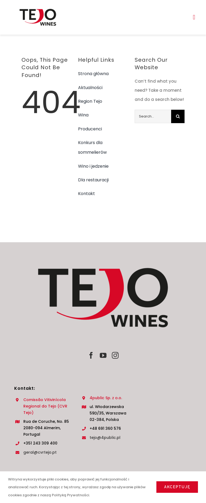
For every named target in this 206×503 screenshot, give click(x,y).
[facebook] (91, 355)
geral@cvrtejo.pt (40, 452)
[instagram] (115, 355)
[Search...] (153, 116)
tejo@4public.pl (105, 437)
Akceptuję (177, 487)
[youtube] (103, 355)
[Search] (178, 116)
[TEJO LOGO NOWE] (37, 7)
